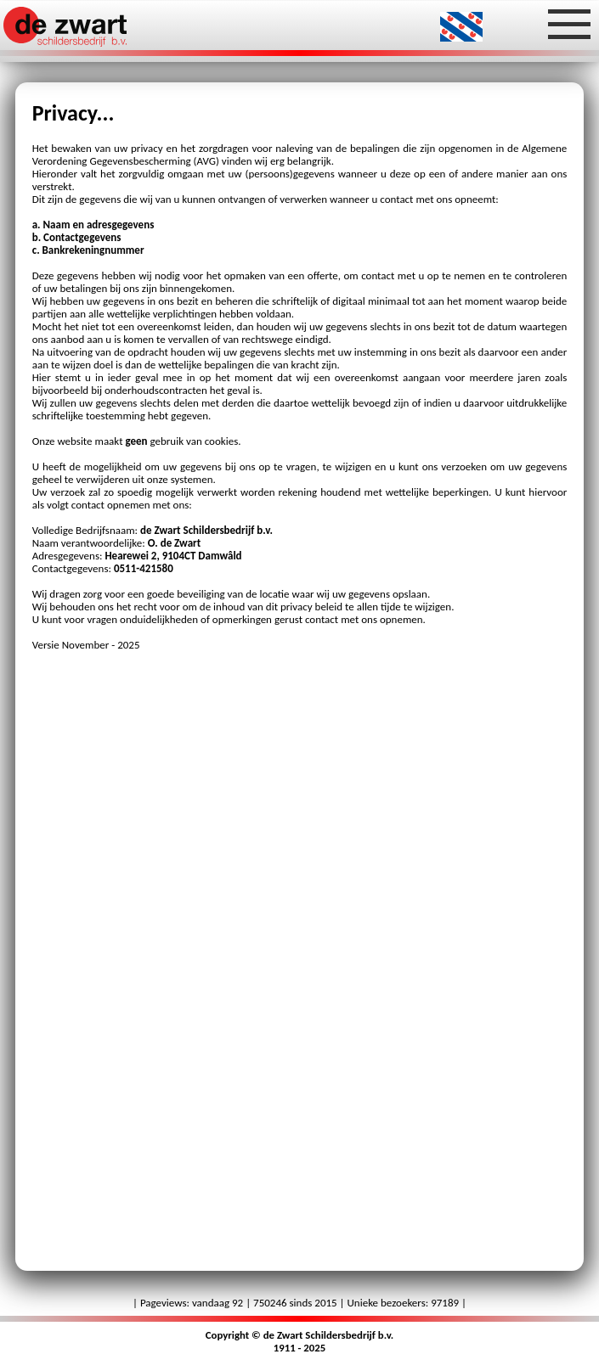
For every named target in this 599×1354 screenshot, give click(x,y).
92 (237, 1302)
